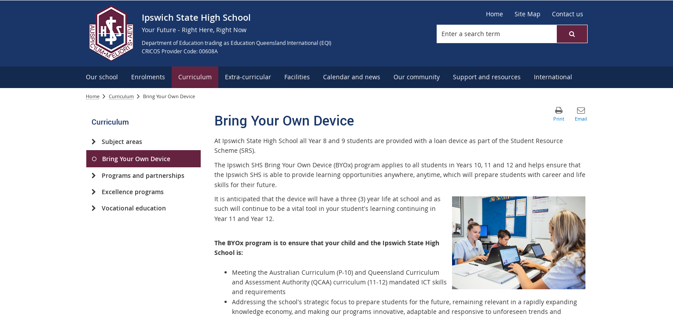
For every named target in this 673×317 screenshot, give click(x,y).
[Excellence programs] (94, 192)
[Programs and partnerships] (94, 176)
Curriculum (121, 96)
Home (92, 96)
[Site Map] (527, 14)
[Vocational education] (94, 208)
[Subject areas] (94, 142)
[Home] (495, 14)
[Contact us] (568, 14)
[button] (572, 34)
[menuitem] (102, 77)
